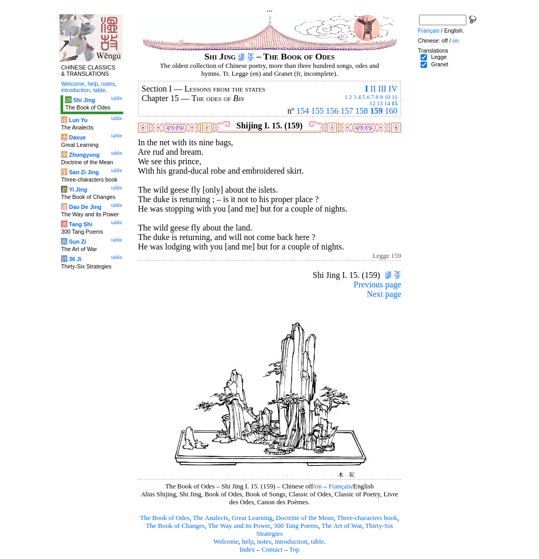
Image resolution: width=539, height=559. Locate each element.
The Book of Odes (164, 518)
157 (347, 110)
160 (391, 110)
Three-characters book (367, 518)
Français (339, 486)
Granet (439, 64)
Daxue (77, 137)
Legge (439, 57)
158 (361, 110)
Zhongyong (84, 155)
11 (394, 97)
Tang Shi (80, 224)
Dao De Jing (85, 207)
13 (380, 103)
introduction (291, 541)
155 (317, 110)
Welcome (225, 541)
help (248, 541)
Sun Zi (77, 241)
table (317, 541)
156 (332, 110)
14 (387, 103)
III (382, 88)
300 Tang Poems (296, 526)
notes (264, 541)
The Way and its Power (239, 526)
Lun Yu (78, 120)
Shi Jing (84, 100)
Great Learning (252, 518)
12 (372, 103)
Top (294, 549)
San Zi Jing (84, 172)
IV (392, 88)
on (318, 486)
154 (302, 110)
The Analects (210, 518)
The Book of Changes (175, 526)
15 (394, 103)
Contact (272, 549)
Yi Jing (78, 189)
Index (247, 549)
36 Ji (75, 259)
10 (387, 97)
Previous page (377, 284)
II (373, 88)
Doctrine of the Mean (305, 518)
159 (376, 110)
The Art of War (342, 526)
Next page (384, 294)
